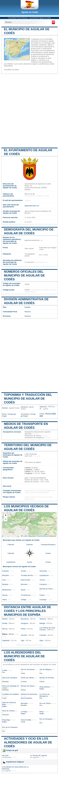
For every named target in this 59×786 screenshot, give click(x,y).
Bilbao (4, 634)
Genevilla (43, 571)
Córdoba (42, 635)
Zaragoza (24, 623)
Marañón (5, 575)
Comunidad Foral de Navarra (18, 18)
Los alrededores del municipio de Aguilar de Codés (24, 656)
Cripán (42, 595)
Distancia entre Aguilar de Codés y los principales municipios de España (27, 610)
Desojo (4, 595)
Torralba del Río (27, 575)
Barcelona (25, 619)
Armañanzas (25, 595)
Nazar (23, 590)
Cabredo (10, 544)
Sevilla (4, 623)
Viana (4, 599)
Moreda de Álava (46, 589)
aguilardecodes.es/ (31, 206)
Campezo (43, 584)
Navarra (27, 312)
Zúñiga (23, 599)
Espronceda (25, 580)
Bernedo (24, 584)
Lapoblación (10, 562)
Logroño (35, 757)
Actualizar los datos (11, 70)
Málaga (42, 623)
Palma (23, 629)
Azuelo (48, 553)
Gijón (41, 640)
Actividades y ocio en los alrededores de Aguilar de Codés (28, 742)
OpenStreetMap (42, 536)
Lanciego (42, 599)
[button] (5, 516)
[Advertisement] (29, 110)
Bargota (5, 584)
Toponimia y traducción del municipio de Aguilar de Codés (28, 398)
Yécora (42, 580)
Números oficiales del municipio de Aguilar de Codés (24, 275)
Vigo (22, 640)
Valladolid (6, 640)
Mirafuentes (6, 590)
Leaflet (24, 536)
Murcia (4, 629)
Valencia (42, 619)
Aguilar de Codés (29, 12)
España (27, 307)
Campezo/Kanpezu (48, 544)
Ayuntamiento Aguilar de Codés (40, 18)
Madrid (4, 619)
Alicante (24, 635)
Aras (4, 580)
